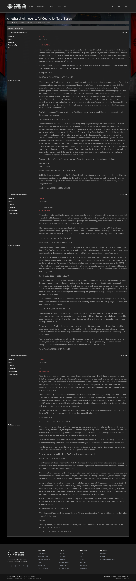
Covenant (103, 553)
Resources (62, 6)
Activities (41, 6)
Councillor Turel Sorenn (26, 23)
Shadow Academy (43, 556)
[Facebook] (16, 566)
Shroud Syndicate (64, 568)
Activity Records (43, 568)
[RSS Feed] (27, 566)
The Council (62, 556)
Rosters (52, 6)
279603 (41, 198)
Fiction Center (84, 568)
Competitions (42, 553)
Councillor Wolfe (44, 371)
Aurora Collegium (64, 562)
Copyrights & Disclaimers (107, 559)
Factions (82, 559)
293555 (41, 359)
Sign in (126, 6)
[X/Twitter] (23, 566)
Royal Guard (62, 559)
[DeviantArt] (12, 566)
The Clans (62, 553)
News (81, 553)
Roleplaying (41, 565)
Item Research (84, 565)
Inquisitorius (62, 565)
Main (31, 6)
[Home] (9, 23)
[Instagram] (19, 566)
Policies (102, 556)
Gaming (40, 562)
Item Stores (83, 562)
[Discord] (8, 566)
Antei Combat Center (44, 559)
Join (119, 6)
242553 (41, 36)
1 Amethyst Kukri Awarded (17, 32)
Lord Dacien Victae (44, 45)
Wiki (81, 556)
